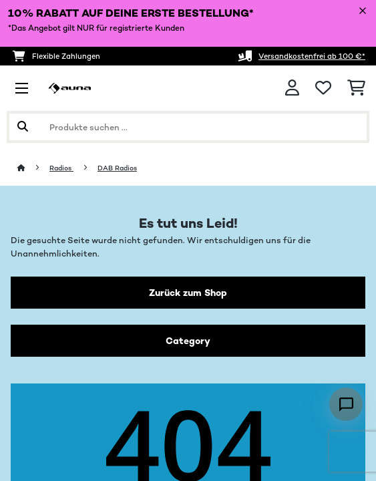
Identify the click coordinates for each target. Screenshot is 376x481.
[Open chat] (346, 404)
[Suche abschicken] (22, 127)
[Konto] (292, 87)
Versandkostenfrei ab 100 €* (311, 56)
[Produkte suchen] (188, 127)
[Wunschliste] (323, 88)
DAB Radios (117, 168)
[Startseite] (33, 168)
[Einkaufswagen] (356, 88)
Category (188, 341)
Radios (61, 168)
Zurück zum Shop (188, 293)
